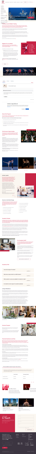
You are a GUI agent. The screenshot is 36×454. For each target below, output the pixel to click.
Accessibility (29, 436)
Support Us (18, 2)
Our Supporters (17, 437)
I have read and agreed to (24, 427)
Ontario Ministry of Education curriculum (7, 226)
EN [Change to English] (32, 2)
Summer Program (4, 20)
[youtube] (31, 441)
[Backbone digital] (28, 451)
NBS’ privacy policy (27, 427)
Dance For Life (11, 2)
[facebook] (28, 441)
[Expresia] (32, 451)
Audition (21, 2)
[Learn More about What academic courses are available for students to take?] (29, 280)
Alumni (2, 13)
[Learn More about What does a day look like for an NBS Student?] (29, 275)
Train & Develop (7, 2)
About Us (23, 434)
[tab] (11, 367)
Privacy (29, 435)
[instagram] (30, 441)
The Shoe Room (30, 434)
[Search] (30, 2)
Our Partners (17, 436)
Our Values (23, 435)
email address (19, 421)
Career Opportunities (24, 436)
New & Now (15, 2)
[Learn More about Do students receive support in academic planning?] (29, 285)
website (20, 359)
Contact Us (29, 437)
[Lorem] (31, 17)
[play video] (19, 71)
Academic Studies (4, 15)
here (15, 38)
